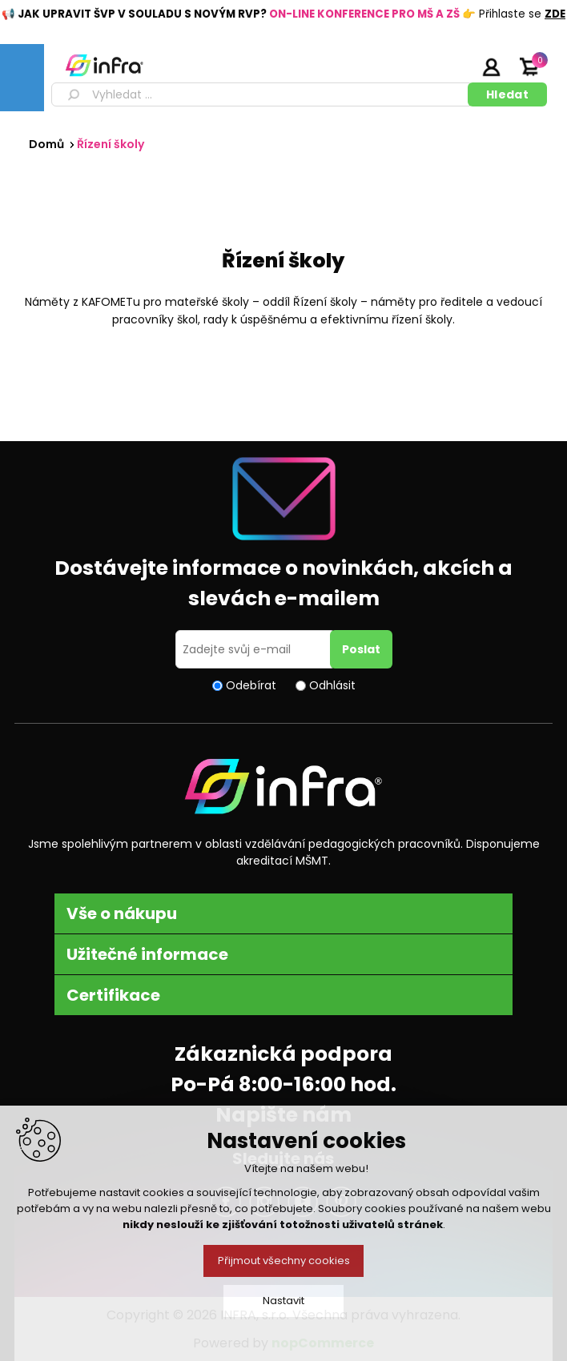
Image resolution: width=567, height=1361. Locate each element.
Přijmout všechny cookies (284, 1260)
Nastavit (283, 1300)
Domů (46, 144)
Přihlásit (491, 66)
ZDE (555, 14)
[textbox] (262, 94)
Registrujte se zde (451, 66)
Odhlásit (332, 685)
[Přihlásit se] (255, 649)
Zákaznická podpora (283, 1054)
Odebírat (251, 685)
